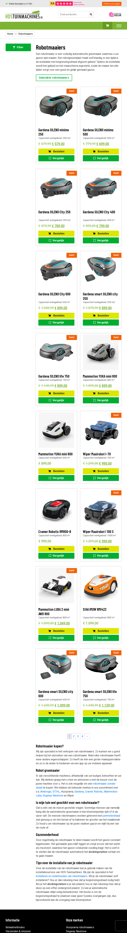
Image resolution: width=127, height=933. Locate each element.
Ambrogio (45, 792)
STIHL (56, 792)
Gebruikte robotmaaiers (54, 78)
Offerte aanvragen (111, 3)
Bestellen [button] (56, 152)
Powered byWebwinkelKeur (79, 3)
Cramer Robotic (94, 792)
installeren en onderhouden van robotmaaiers (61, 876)
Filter (18, 47)
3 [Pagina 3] (78, 736)
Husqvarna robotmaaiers (80, 928)
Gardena (79, 792)
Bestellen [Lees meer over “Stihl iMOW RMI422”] (101, 631)
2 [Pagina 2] (73, 736)
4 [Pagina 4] (82, 736)
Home (10, 34)
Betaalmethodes (15, 928)
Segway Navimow (53, 796)
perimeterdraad (111, 816)
